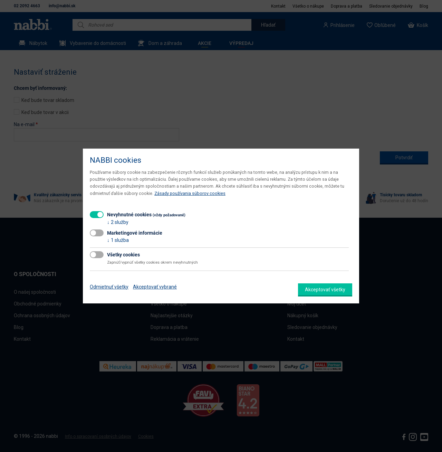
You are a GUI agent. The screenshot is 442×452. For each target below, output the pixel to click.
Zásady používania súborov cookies (189, 193)
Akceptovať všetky (325, 289)
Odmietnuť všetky (109, 287)
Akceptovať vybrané (155, 287)
